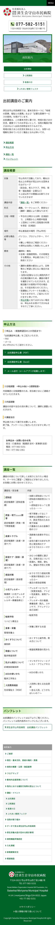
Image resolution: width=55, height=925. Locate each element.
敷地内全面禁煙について (16, 779)
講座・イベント (12, 792)
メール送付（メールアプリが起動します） (26, 370)
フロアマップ (11, 773)
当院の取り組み (12, 819)
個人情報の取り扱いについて (27, 911)
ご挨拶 (9, 753)
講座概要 (10, 142)
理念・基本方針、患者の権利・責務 (21, 760)
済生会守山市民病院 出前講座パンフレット (27, 727)
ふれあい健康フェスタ (27, 88)
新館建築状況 (11, 852)
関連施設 (10, 858)
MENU (51, 2)
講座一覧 (10, 154)
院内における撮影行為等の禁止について (23, 786)
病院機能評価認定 (13, 838)
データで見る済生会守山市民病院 (20, 826)
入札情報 (10, 845)
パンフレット (12, 158)
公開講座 (27, 75)
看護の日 (27, 82)
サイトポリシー (27, 906)
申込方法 (10, 147)
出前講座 (28, 68)
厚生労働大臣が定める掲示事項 (19, 832)
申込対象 (25, 299)
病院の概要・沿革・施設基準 (18, 766)
